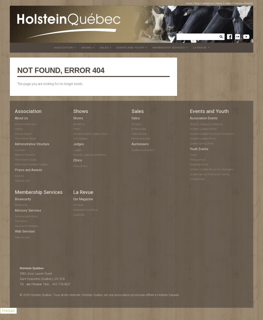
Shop (197, 3)
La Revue (200, 47)
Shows (86, 47)
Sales (104, 47)
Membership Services (168, 47)
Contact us (208, 3)
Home (189, 3)
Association (63, 47)
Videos (228, 3)
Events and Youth (130, 47)
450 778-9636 (34, 284)
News (219, 3)
